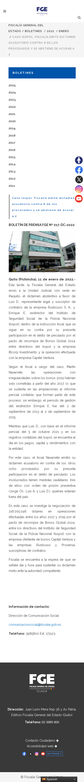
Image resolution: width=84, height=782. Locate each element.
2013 (12, 171)
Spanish (49, 779)
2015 (12, 157)
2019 (12, 128)
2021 (12, 114)
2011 (12, 185)
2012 (12, 178)
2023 (12, 99)
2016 (12, 150)
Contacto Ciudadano (42, 740)
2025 (12, 85)
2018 (12, 135)
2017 (12, 142)
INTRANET (54, 753)
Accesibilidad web (42, 746)
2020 (12, 121)
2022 (50, 31)
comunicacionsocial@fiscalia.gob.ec (35, 624)
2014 (12, 164)
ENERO (64, 31)
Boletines (33, 31)
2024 (12, 92)
